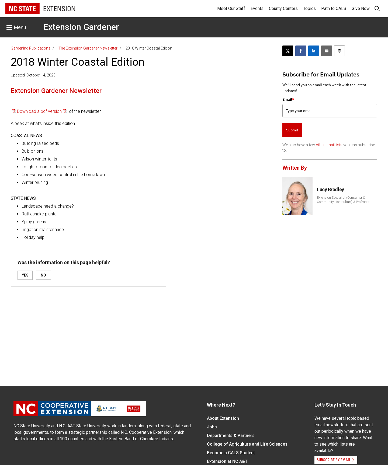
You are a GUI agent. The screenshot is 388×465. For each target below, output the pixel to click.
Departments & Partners (231, 435)
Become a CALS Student (231, 452)
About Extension (223, 418)
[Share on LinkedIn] (313, 51)
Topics (309, 8)
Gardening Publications (30, 48)
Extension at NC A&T (227, 461)
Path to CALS (333, 8)
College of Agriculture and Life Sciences (247, 444)
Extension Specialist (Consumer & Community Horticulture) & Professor (343, 200)
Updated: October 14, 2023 (33, 75)
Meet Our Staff (231, 8)
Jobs (212, 426)
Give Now (361, 8)
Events (257, 8)
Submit (292, 130)
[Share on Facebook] (300, 51)
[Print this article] (339, 51)
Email (288, 99)
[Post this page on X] (287, 51)
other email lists (329, 145)
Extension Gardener (81, 27)
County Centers (283, 8)
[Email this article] (326, 51)
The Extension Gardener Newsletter (87, 48)
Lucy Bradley (330, 189)
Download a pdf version (39, 111)
